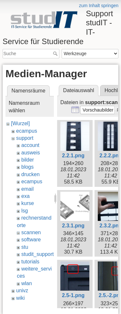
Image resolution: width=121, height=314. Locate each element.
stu (24, 247)
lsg (24, 210)
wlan (26, 283)
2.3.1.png (73, 225)
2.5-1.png (73, 295)
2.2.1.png (73, 155)
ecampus (26, 131)
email (27, 189)
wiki (20, 298)
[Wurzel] (20, 123)
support (24, 138)
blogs (27, 167)
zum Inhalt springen (98, 5)
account (30, 145)
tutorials (30, 261)
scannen (31, 232)
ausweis (30, 152)
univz (22, 290)
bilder (27, 160)
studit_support (37, 254)
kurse (27, 203)
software (31, 239)
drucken (30, 174)
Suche (56, 53)
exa (25, 196)
